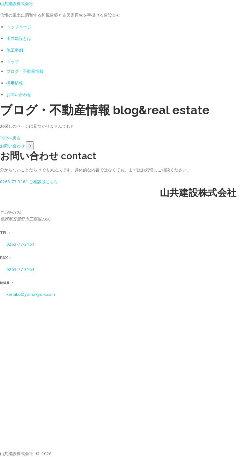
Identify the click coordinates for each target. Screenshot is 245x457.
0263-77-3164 (20, 269)
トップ (12, 61)
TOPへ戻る (10, 138)
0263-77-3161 (20, 244)
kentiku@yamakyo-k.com (30, 294)
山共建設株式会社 (16, 3)
